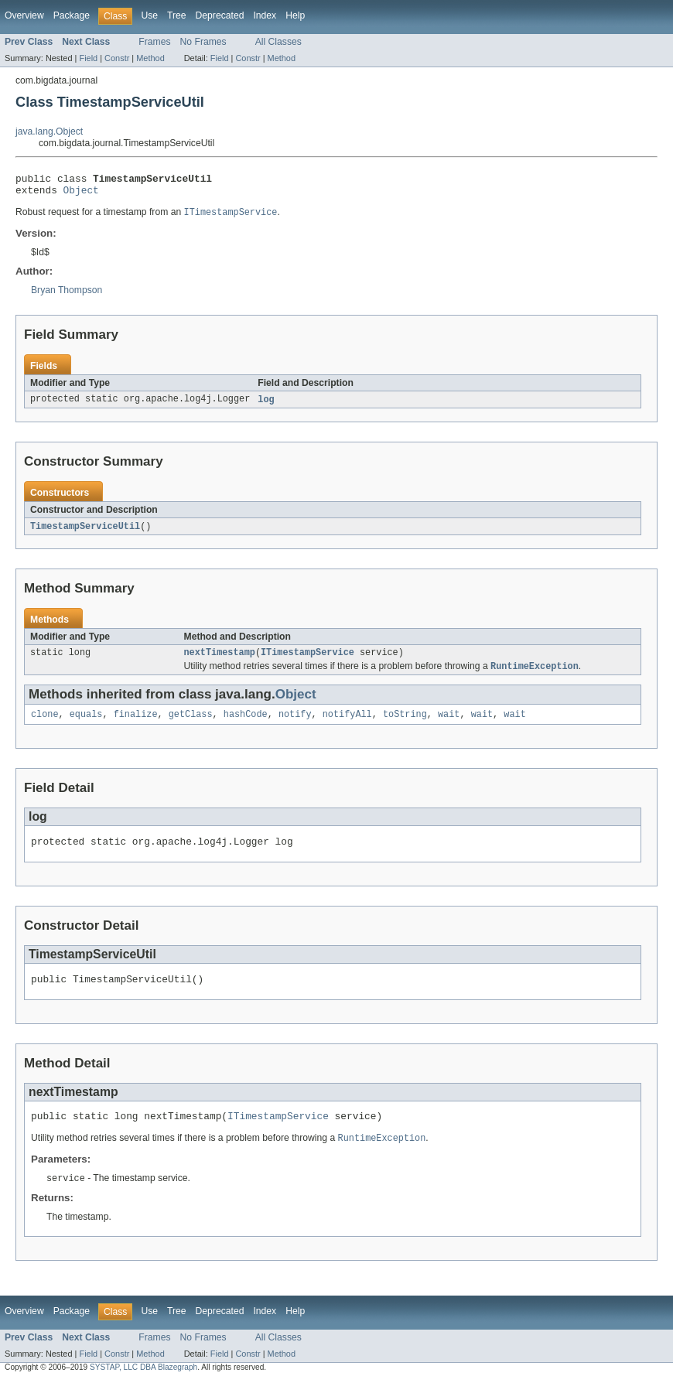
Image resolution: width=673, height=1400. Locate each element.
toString (405, 725)
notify (295, 725)
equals (86, 725)
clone (45, 725)
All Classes (278, 41)
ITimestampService (307, 660)
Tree (176, 15)
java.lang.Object (49, 131)
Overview (24, 15)
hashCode (246, 725)
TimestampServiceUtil (85, 533)
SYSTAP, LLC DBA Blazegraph (143, 1386)
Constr (116, 58)
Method (150, 58)
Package (71, 15)
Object (81, 194)
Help (295, 15)
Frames (154, 41)
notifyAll (347, 725)
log (266, 405)
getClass (191, 725)
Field (88, 58)
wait (448, 725)
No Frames (203, 41)
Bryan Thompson (66, 295)
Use (149, 15)
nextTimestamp (219, 660)
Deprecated (220, 15)
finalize (136, 725)
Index (264, 15)
